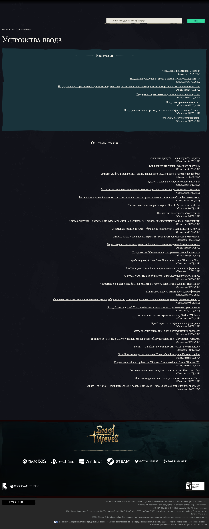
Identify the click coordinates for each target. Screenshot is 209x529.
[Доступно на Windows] (90, 461)
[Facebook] (78, 474)
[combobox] (144, 21)
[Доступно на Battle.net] (175, 461)
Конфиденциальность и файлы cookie (150, 522)
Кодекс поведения (178, 522)
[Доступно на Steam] (118, 461)
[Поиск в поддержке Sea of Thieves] (144, 21)
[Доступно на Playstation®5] (62, 461)
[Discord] (115, 474)
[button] (18, 502)
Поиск (196, 21)
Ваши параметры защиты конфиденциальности (82, 522)
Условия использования (118, 522)
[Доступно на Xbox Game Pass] (147, 461)
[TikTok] (122, 474)
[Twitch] (92, 474)
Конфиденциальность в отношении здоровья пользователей (178, 524)
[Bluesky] (130, 474)
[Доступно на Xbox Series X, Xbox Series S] (34, 461)
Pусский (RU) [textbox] (16, 502)
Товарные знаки (197, 522)
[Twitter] (85, 474)
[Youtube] (103, 474)
